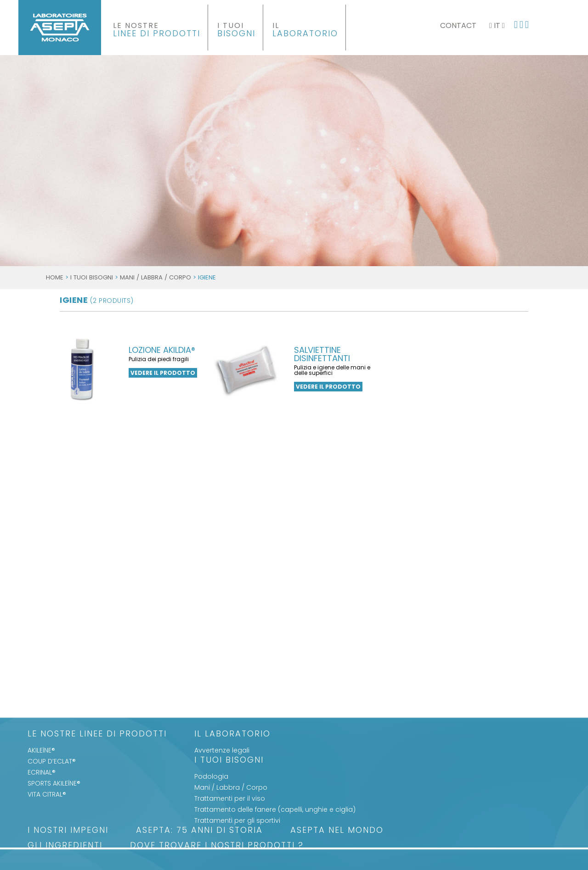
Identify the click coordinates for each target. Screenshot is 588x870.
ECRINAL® (42, 772)
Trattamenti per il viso (229, 798)
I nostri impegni (68, 831)
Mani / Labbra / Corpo (155, 277)
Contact (458, 25)
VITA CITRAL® (47, 794)
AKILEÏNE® (41, 750)
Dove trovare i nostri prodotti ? (217, 846)
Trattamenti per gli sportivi (237, 820)
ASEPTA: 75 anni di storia (199, 831)
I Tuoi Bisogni (91, 277)
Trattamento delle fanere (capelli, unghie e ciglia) (275, 809)
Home (54, 277)
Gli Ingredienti (65, 846)
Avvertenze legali (221, 750)
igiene (97, 300)
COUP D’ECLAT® (52, 761)
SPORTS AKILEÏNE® (54, 783)
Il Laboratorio (232, 734)
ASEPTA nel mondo (337, 831)
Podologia (211, 776)
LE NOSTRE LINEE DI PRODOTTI (97, 734)
